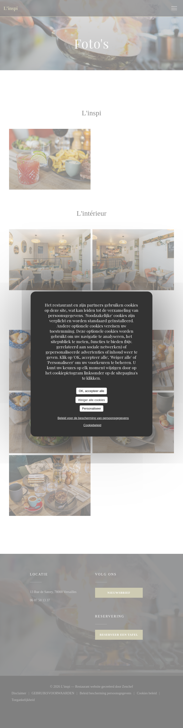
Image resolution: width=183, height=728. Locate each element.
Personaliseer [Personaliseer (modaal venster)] (91, 408)
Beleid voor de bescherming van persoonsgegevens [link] (93, 418)
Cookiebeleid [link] (92, 425)
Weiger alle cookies (91, 399)
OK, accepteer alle (91, 391)
